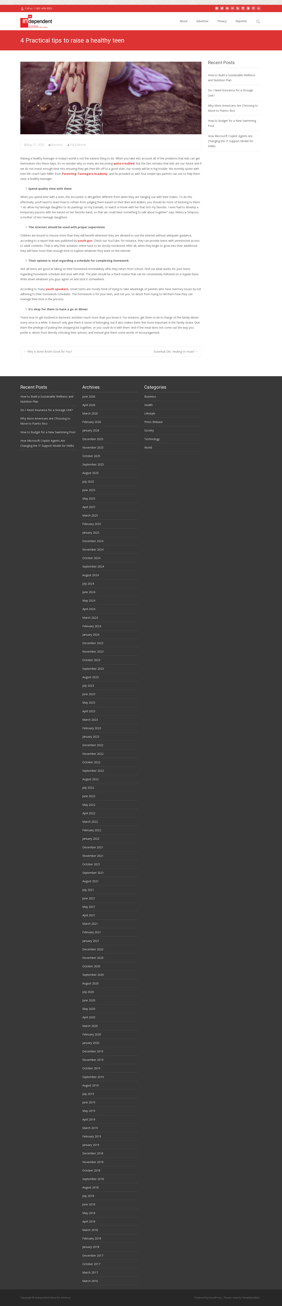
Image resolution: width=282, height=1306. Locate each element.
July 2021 (88, 890)
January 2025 (90, 532)
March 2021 (90, 924)
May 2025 (88, 498)
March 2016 (90, 1281)
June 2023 (88, 694)
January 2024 (90, 634)
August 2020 (90, 983)
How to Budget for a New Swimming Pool (47, 432)
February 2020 (91, 1034)
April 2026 (88, 405)
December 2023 (92, 643)
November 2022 (92, 754)
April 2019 (88, 1119)
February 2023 (91, 728)
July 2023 (88, 685)
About (184, 21)
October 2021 (91, 864)
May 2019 (88, 1111)
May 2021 (88, 907)
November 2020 (92, 958)
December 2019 (92, 1051)
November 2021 (92, 856)
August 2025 (90, 473)
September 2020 (93, 975)
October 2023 (91, 660)
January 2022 (90, 838)
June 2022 (88, 796)
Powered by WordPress (208, 1297)
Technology (152, 439)
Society (149, 430)
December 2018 (92, 1153)
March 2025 (90, 515)
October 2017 (91, 1264)
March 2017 (90, 1272)
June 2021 (88, 898)
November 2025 (92, 447)
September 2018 (93, 1179)
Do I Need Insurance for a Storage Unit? (46, 410)
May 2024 (88, 600)
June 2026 (88, 396)
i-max (235, 1297)
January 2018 (90, 1247)
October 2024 (91, 558)
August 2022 (90, 779)
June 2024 (88, 592)
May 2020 (88, 1009)
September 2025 (93, 464)
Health (148, 405)
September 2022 (93, 771)
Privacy (222, 21)
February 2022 (91, 830)
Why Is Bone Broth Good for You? (48, 351)
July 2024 (88, 583)
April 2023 (88, 711)
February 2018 (91, 1238)
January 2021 (90, 941)
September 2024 (93, 566)
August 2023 (90, 677)
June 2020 (88, 1000)
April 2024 (88, 609)
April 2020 (88, 1017)
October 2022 (91, 762)
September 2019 (93, 1077)
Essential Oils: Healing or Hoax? (176, 351)
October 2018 (91, 1170)
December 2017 (92, 1255)
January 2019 (90, 1145)
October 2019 (91, 1068)
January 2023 (90, 736)
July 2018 (88, 1196)
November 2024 (92, 549)
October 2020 (91, 966)
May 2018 (88, 1213)
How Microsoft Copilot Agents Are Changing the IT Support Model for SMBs (230, 141)
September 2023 (93, 669)
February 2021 (91, 932)
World (148, 447)
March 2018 (90, 1230)
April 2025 (88, 507)
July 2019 (88, 1094)
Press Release (153, 422)
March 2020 (90, 1026)
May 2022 (88, 805)
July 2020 (88, 992)
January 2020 (90, 1043)
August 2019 (90, 1085)
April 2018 (88, 1221)
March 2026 (90, 413)
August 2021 (90, 881)
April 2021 (88, 915)
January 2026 (90, 430)
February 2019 (91, 1136)
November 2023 (92, 651)
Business (57, 145)
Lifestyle (149, 413)
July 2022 (88, 787)
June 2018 (88, 1204)
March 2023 (90, 720)
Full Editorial (78, 145)
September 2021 (93, 873)
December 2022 (92, 745)
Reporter (241, 21)
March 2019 (90, 1128)
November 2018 (92, 1162)
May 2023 (88, 702)
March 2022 (90, 822)
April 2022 (88, 813)
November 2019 (92, 1060)
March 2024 (90, 618)
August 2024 (90, 575)
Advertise (202, 21)
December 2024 (92, 541)
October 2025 (91, 456)
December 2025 (92, 439)
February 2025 (91, 524)
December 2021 (92, 847)
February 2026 (91, 422)
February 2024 (91, 626)
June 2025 (88, 490)
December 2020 (92, 949)
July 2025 (88, 481)
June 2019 (88, 1102)
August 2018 (90, 1187)
